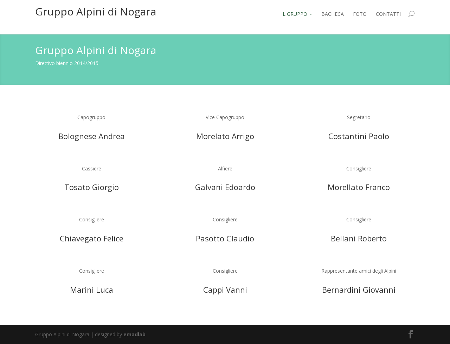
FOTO (360, 14)
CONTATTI (388, 14)
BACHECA (332, 14)
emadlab (134, 334)
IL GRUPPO (294, 14)
